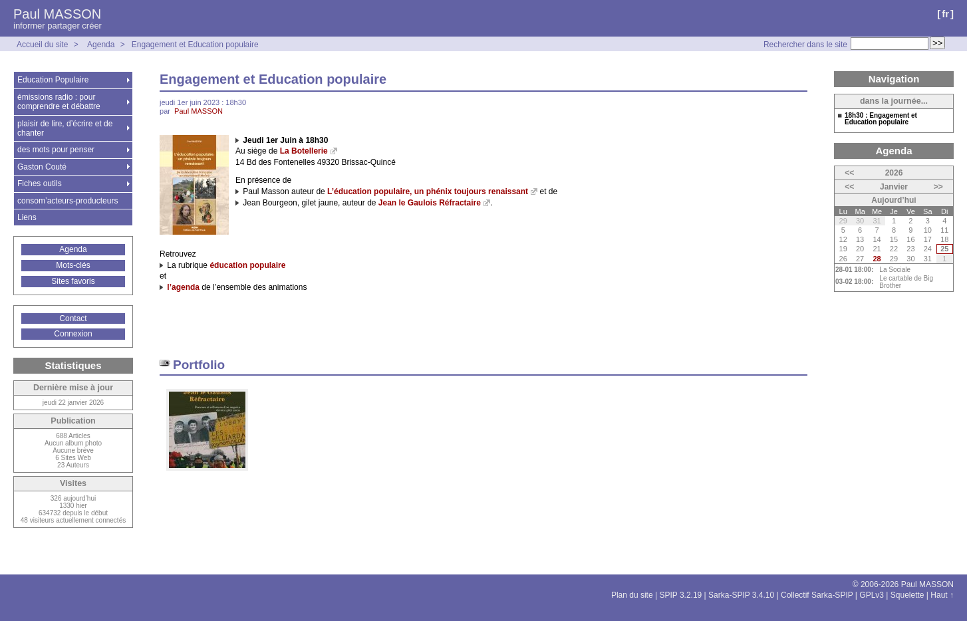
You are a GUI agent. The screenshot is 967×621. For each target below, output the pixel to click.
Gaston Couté (42, 167)
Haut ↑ (942, 595)
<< (849, 173)
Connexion (73, 333)
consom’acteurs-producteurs (67, 200)
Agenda (100, 44)
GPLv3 (871, 595)
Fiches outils (39, 183)
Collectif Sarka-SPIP (817, 595)
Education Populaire (52, 79)
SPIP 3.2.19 (680, 595)
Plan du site (632, 595)
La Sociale (894, 269)
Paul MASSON (57, 14)
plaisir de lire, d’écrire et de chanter (64, 128)
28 (877, 259)
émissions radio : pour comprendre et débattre (58, 101)
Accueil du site (42, 44)
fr (945, 13)
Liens (27, 217)
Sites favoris (72, 281)
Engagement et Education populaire (195, 44)
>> (938, 186)
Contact (72, 318)
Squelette (907, 595)
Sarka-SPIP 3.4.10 (741, 595)
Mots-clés (73, 265)
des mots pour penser (55, 149)
